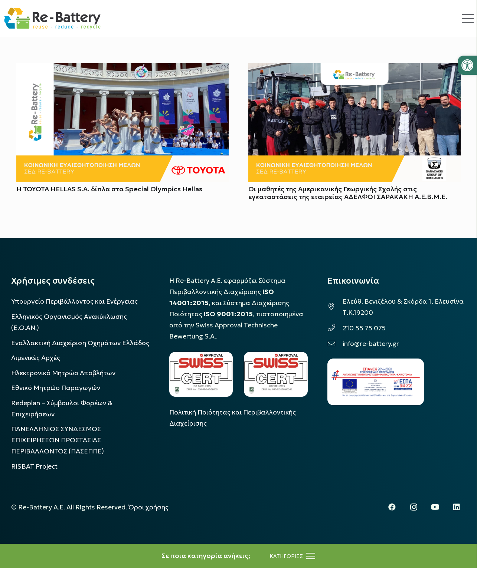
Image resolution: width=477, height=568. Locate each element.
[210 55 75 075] (335, 328)
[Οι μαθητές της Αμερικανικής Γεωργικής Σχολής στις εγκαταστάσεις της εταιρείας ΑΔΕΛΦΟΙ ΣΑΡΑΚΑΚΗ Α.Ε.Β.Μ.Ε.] (354, 69)
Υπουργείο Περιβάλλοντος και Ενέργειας (74, 301)
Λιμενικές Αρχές (35, 358)
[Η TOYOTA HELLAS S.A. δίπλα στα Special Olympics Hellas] (122, 69)
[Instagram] (413, 507)
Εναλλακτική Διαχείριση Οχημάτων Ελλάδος (80, 343)
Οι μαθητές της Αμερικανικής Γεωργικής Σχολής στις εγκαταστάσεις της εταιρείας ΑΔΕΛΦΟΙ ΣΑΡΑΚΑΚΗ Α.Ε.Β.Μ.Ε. (347, 193)
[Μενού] (292, 556)
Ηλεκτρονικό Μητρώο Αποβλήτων (63, 373)
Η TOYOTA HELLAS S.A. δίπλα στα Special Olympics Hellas (109, 189)
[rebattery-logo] (52, 18)
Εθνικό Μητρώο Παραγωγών (55, 388)
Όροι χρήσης (148, 507)
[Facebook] (392, 507)
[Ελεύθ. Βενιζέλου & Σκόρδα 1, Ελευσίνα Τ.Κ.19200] (335, 307)
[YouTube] (435, 507)
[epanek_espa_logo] (375, 382)
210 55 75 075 (364, 328)
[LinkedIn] (456, 507)
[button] (467, 65)
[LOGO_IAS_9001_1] (276, 374)
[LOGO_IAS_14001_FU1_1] (201, 374)
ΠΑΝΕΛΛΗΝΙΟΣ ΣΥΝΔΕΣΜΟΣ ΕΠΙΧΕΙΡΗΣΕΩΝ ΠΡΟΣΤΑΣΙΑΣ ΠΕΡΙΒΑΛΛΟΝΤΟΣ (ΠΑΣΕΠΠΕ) (57, 440)
